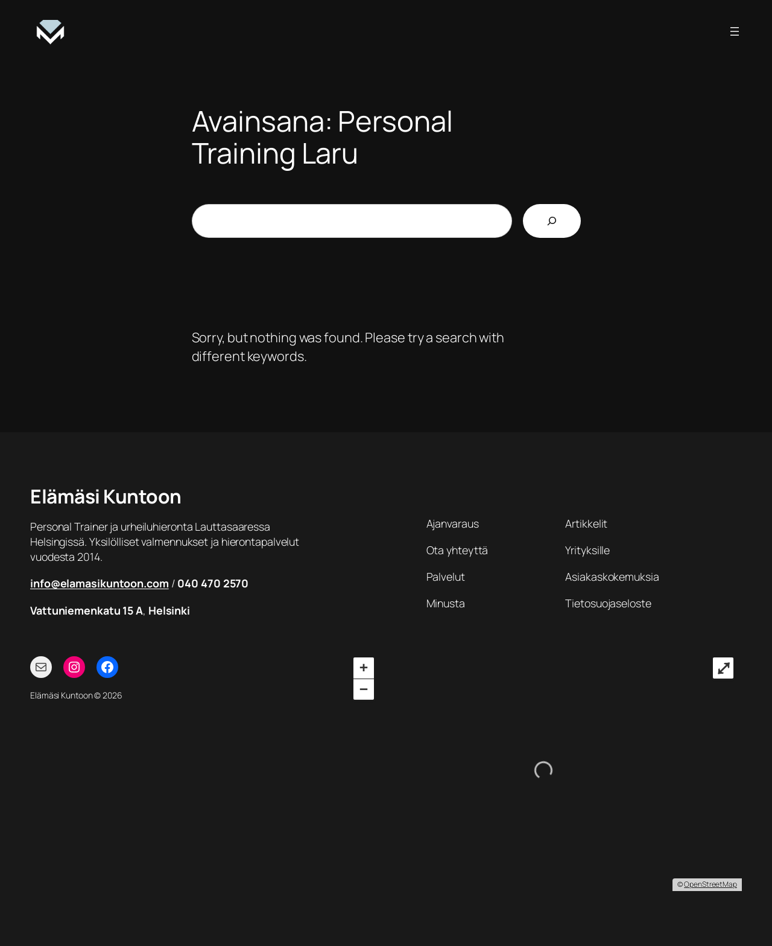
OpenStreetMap (710, 884)
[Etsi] (552, 221)
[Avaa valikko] (734, 31)
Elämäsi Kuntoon (106, 496)
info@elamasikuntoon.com (99, 583)
